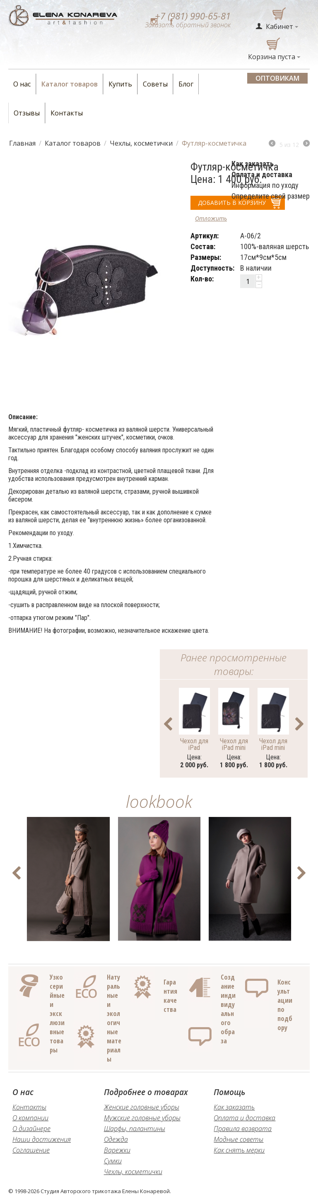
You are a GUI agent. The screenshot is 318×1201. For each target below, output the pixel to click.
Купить (120, 84)
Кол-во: (202, 278)
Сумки (113, 1160)
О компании (30, 1117)
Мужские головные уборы (142, 1117)
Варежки (117, 1150)
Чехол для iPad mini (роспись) (234, 744)
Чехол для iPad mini (273, 744)
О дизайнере (31, 1128)
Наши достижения (41, 1139)
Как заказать (234, 1107)
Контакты (67, 113)
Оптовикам (277, 78)
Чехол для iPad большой (194, 744)
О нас (22, 84)
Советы (155, 84)
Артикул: (204, 235)
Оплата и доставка (244, 1117)
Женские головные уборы (141, 1107)
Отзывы (27, 113)
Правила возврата (243, 1128)
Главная (22, 143)
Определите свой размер (270, 196)
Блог (185, 84)
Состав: (202, 246)
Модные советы (238, 1139)
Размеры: (205, 257)
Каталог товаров (69, 84)
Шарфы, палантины (134, 1128)
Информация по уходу (265, 185)
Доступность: (212, 268)
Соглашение (31, 1150)
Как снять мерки (239, 1150)
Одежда (116, 1139)
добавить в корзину (232, 203)
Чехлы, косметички (141, 143)
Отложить (211, 218)
